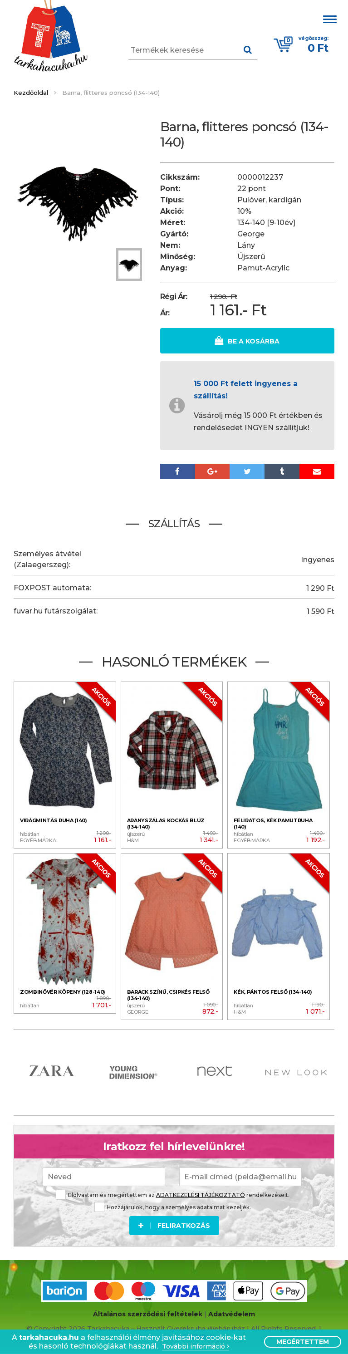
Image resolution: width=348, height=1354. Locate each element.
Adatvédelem (231, 1314)
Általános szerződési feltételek (147, 1314)
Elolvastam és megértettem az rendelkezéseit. (172, 1194)
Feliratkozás (174, 1225)
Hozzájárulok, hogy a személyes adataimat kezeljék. (172, 1206)
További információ (195, 1346)
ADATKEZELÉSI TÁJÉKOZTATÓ (200, 1194)
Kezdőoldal (31, 92)
